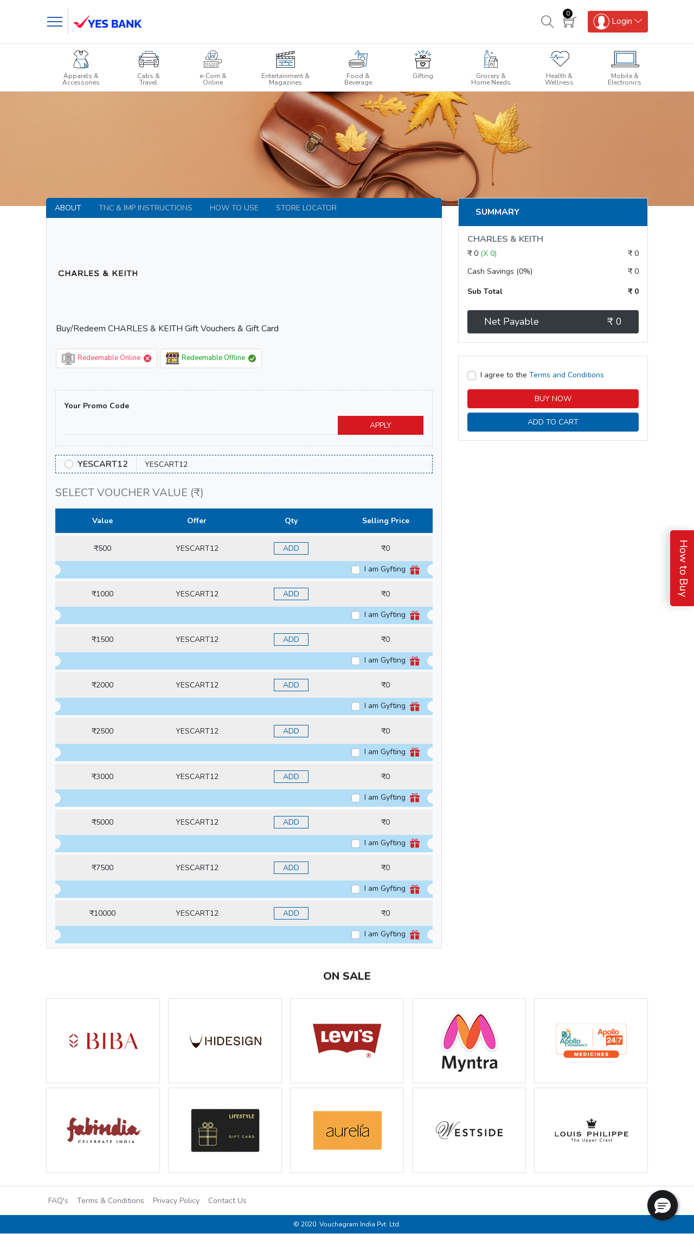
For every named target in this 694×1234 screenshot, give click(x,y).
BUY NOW (553, 399)
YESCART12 (103, 464)
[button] (662, 1205)
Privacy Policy (176, 1201)
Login (612, 22)
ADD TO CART (553, 422)
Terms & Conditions (110, 1201)
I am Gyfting (392, 569)
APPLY (380, 425)
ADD (291, 548)
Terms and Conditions (566, 375)
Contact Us (227, 1201)
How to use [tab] (234, 208)
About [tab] (68, 208)
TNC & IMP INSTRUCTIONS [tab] (145, 208)
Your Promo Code (97, 406)
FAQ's (58, 1201)
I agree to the (542, 375)
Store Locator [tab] (306, 208)
